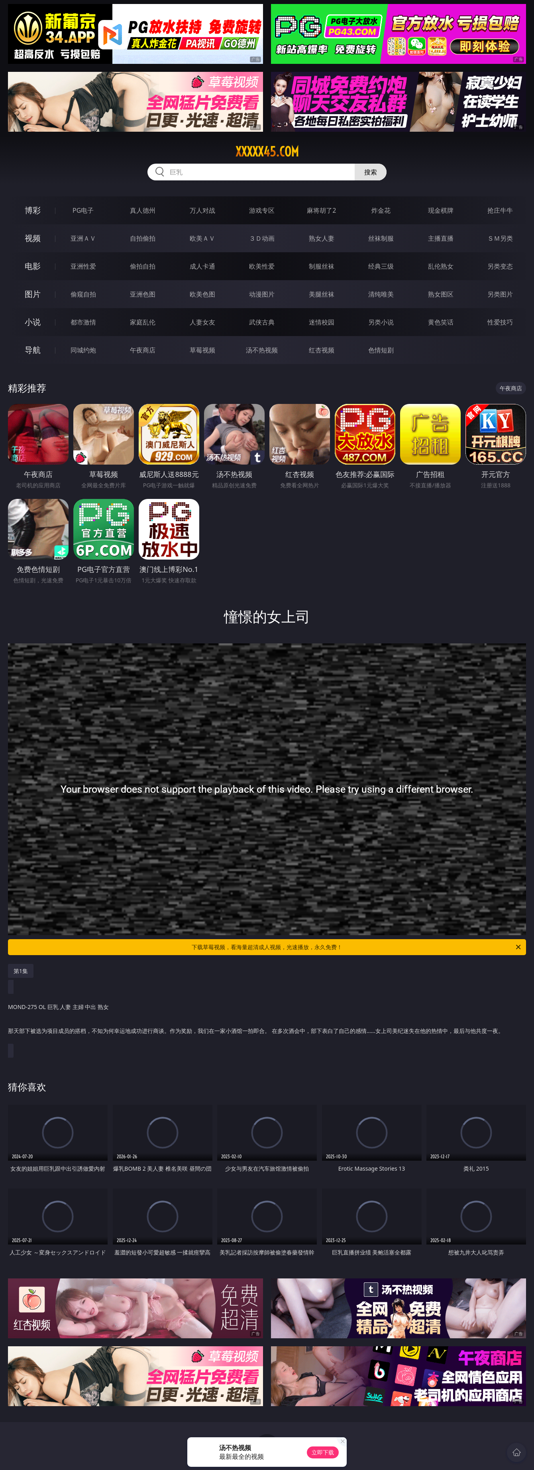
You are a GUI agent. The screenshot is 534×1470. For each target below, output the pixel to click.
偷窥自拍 (83, 294)
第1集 (21, 971)
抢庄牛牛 (500, 210)
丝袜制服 (381, 238)
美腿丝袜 (321, 294)
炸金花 (381, 210)
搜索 (370, 172)
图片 (33, 294)
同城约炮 (83, 350)
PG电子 (83, 210)
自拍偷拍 (142, 238)
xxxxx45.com (267, 152)
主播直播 (441, 238)
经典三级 (381, 266)
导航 (33, 349)
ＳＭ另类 (500, 238)
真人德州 (142, 210)
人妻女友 (202, 322)
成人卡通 (202, 266)
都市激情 (83, 322)
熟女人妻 (321, 238)
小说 (33, 322)
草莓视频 (202, 350)
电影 (33, 266)
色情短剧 (381, 350)
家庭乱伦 (142, 322)
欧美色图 (202, 294)
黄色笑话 (441, 322)
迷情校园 (321, 322)
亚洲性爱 (83, 266)
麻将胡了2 (321, 210)
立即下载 (323, 1452)
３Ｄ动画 (262, 238)
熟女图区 (441, 294)
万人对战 (202, 210)
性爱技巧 (500, 322)
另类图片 (500, 294)
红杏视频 (321, 350)
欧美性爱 (262, 266)
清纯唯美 (381, 294)
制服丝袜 (321, 266)
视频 (33, 238)
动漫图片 (262, 294)
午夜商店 (142, 350)
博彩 (33, 210)
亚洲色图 (142, 294)
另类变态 (500, 266)
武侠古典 (262, 322)
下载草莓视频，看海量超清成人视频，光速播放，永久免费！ (357, 947)
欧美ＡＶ (202, 238)
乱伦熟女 (441, 266)
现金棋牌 (441, 210)
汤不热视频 (262, 350)
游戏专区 (262, 210)
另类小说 (381, 322)
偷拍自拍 (142, 266)
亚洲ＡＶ (83, 238)
